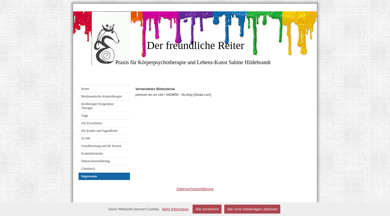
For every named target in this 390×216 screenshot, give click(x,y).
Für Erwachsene (91, 123)
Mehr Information (175, 209)
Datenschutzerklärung (95, 161)
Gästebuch (88, 169)
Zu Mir (85, 138)
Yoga (84, 115)
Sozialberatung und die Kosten (101, 146)
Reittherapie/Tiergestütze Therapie (97, 106)
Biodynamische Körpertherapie (101, 96)
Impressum (89, 176)
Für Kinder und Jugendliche (99, 131)
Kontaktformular (92, 153)
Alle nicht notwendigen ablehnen (252, 209)
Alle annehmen (207, 209)
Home (85, 89)
